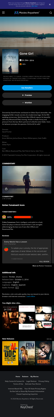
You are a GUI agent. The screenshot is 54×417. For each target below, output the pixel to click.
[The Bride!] (43, 353)
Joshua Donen (18, 138)
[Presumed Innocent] (27, 317)
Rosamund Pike (16, 151)
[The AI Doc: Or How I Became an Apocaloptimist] (10, 353)
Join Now (34, 6)
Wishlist (27, 102)
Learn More (30, 296)
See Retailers (27, 88)
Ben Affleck (6, 151)
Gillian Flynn (6, 144)
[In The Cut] (10, 317)
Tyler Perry (39, 151)
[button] (26, 180)
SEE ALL (49, 339)
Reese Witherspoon (30, 138)
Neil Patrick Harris (28, 151)
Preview (27, 95)
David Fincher (7, 132)
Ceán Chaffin (42, 138)
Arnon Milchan (7, 138)
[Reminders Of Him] (27, 353)
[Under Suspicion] (43, 317)
